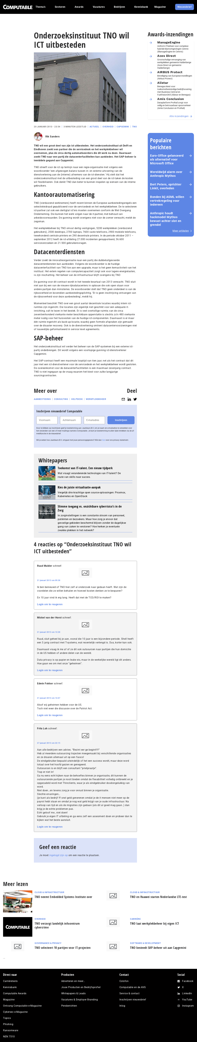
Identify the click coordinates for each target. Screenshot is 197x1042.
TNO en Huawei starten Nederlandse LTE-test (158, 897)
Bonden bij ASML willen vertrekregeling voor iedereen (167, 200)
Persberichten (69, 1005)
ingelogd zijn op (58, 855)
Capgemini (123, 126)
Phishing (8, 1024)
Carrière (135, 919)
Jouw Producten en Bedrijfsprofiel (81, 987)
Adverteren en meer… (73, 981)
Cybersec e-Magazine (15, 1011)
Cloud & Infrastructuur (49, 892)
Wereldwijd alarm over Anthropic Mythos (166, 174)
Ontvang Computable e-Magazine (22, 1005)
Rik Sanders (52, 136)
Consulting (61, 399)
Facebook (187, 981)
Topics (7, 1018)
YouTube (187, 999)
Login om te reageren (49, 604)
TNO (134, 126)
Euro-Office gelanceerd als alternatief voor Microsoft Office (166, 159)
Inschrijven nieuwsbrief (132, 999)
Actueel (94, 126)
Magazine (8, 999)
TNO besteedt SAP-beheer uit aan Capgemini (158, 948)
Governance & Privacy (48, 943)
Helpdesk (77, 399)
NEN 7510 (9, 1036)
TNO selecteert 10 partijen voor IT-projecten (62, 948)
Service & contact (129, 993)
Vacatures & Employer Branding (79, 999)
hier (103, 440)
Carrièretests (10, 981)
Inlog (122, 1005)
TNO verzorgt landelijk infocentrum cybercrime (57, 925)
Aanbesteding (42, 399)
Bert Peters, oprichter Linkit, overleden (165, 186)
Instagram (188, 1005)
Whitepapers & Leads (73, 993)
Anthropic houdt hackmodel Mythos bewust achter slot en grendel (165, 219)
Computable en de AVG (132, 987)
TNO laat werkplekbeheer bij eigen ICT (154, 923)
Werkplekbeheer (96, 399)
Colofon (124, 981)
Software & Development (145, 943)
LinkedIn (187, 993)
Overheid (108, 126)
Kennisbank (10, 987)
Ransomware (10, 1030)
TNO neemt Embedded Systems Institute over (63, 897)
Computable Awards (14, 993)
